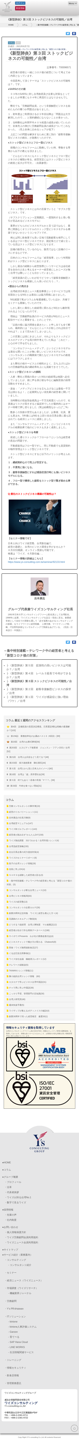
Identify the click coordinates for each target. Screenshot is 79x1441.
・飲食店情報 (11, 1375)
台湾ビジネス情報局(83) (19, 896)
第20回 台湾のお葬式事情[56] (23, 742)
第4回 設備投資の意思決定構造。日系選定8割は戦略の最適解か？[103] (38, 728)
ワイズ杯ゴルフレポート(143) (22, 829)
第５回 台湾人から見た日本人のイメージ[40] (30, 768)
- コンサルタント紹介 (19, 1265)
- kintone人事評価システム (22, 1326)
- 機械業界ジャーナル (19, 1293)
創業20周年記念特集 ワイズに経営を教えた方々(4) (32, 913)
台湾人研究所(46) (16, 999)
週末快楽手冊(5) (15, 1005)
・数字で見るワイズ (15, 1202)
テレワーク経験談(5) (17, 965)
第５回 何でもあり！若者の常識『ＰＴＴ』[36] (31, 780)
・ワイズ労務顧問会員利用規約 (21, 1237)
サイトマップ (11, 1249)
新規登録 (20, 8)
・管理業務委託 (12, 1383)
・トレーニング (12, 1360)
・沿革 (8, 1187)
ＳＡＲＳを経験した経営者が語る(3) (25, 875)
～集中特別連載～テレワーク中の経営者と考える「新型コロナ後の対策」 (37, 49)
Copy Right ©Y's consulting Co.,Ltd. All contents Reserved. (39, 1437)
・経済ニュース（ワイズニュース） (23, 1280)
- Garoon (13, 1332)
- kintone (12, 1321)
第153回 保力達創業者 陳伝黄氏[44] (26, 763)
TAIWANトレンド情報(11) (20, 970)
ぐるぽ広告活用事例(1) (18, 953)
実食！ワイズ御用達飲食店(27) (22, 947)
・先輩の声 (10, 1215)
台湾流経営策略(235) (18, 846)
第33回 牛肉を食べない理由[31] (24, 786)
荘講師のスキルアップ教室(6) (22, 919)
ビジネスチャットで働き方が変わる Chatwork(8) (31, 942)
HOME (11, 25)
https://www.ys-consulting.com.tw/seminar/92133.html (36, 562)
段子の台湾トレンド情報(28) (21, 863)
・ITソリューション (15, 1316)
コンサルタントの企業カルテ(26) (23, 907)
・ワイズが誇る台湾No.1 (17, 1197)
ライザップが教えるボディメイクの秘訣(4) (28, 1010)
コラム (24, 25)
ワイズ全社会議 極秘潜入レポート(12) (26, 959)
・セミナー (10, 1272)
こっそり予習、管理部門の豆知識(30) (25, 993)
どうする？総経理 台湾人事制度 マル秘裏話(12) (32, 924)
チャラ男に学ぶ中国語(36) (20, 988)
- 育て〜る (13, 1337)
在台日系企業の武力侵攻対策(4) (23, 852)
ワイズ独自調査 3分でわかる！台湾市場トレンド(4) (33, 840)
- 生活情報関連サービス (21, 1352)
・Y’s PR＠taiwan (14, 1308)
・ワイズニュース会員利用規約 (21, 1242)
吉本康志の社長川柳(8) (18, 817)
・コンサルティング (15, 1260)
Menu (71, 3)
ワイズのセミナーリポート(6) (22, 858)
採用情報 (8, 1209)
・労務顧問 (10, 1301)
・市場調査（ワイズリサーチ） (21, 1288)
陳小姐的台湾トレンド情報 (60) (23, 976)
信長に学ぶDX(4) (16, 869)
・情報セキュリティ (15, 1367)
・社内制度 (10, 1220)
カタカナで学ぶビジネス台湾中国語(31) (26, 982)
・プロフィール (12, 1182)
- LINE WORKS (16, 1347)
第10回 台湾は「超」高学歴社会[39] (26, 774)
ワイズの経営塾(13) (17, 902)
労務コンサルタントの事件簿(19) (23, 806)
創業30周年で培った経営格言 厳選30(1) (27, 1016)
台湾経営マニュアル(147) (20, 823)
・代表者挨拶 (11, 1192)
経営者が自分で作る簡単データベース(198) (28, 930)
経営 (18, 43)
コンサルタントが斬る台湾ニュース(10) (26, 890)
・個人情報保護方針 (15, 1232)
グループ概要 (11, 1177)
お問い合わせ (11, 1227)
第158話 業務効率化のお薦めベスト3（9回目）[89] (33, 736)
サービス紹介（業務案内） (18, 1254)
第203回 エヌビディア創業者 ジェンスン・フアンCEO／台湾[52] (38, 749)
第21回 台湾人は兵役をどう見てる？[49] (28, 757)
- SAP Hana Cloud (18, 1342)
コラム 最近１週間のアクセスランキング (30, 720)
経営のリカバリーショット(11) (22, 812)
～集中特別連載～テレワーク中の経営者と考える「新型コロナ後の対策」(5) (39, 883)
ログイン (20, 3)
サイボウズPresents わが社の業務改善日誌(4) (30, 936)
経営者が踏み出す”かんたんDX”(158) (25, 835)
